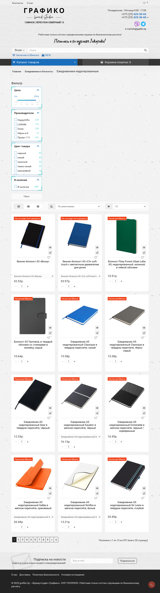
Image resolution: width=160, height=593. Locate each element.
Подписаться (127, 560)
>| (56, 539)
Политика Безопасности (45, 574)
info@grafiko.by (138, 29)
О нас (30, 3)
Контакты (17, 3)
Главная (16, 71)
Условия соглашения (72, 574)
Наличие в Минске (26, 55)
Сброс (27, 196)
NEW (46, 55)
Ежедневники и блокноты (39, 71)
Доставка (25, 574)
